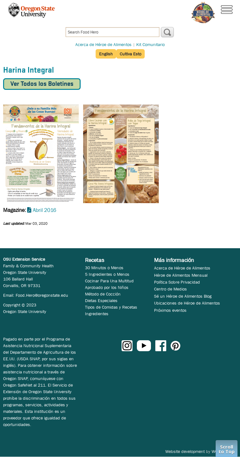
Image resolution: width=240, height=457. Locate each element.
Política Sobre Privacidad (177, 282)
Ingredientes (96, 313)
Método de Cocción (103, 294)
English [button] (106, 54)
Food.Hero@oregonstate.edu (42, 295)
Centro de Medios (170, 289)
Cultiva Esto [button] (130, 54)
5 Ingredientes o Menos (107, 274)
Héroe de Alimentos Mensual (181, 275)
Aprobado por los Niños (106, 287)
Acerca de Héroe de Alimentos (103, 44)
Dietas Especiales (101, 300)
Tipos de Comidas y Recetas (111, 307)
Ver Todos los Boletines (41, 84)
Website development (185, 451)
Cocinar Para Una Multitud (109, 281)
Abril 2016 (44, 210)
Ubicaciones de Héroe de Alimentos (187, 303)
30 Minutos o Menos (104, 267)
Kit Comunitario (150, 44)
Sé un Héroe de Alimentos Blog (183, 296)
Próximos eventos (170, 310)
